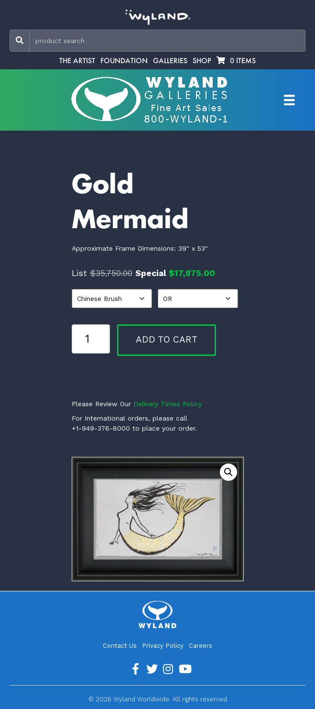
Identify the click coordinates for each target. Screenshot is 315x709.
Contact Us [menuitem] (120, 645)
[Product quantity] (91, 338)
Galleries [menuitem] (170, 60)
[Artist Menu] (289, 100)
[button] (228, 472)
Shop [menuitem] (202, 60)
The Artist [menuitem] (77, 60)
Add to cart (166, 339)
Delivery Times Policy (167, 404)
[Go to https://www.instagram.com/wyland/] (168, 669)
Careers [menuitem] (200, 645)
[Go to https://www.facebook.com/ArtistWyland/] (135, 669)
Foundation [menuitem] (124, 60)
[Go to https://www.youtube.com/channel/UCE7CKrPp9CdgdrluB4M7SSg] (184, 669)
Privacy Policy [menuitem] (163, 645)
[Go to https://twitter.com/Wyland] (152, 669)
